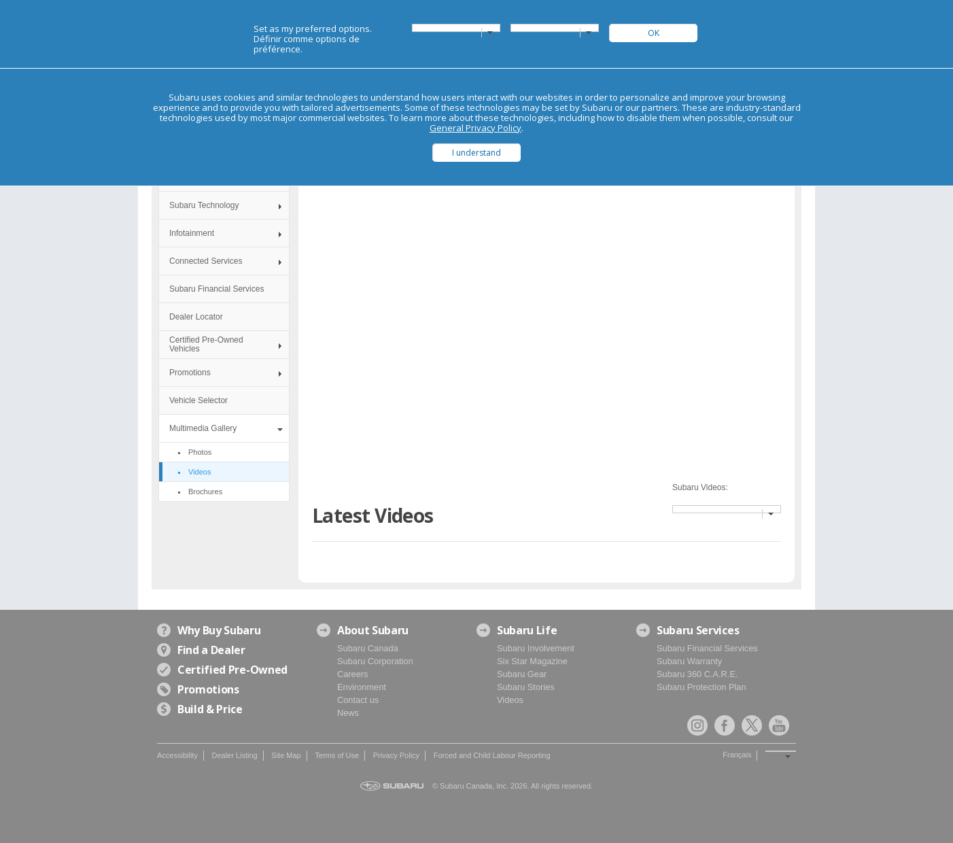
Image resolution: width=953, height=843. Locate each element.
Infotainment (191, 233)
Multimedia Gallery (203, 428)
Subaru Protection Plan (701, 687)
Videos (510, 700)
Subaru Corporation (375, 661)
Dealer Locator (196, 317)
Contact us (358, 700)
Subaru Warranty (689, 661)
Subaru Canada (367, 648)
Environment (361, 687)
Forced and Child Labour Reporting (492, 755)
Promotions (190, 372)
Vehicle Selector (198, 400)
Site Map (285, 755)
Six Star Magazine (532, 661)
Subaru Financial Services (216, 289)
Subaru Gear (522, 674)
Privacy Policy (396, 755)
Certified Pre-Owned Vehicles (206, 344)
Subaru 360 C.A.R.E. (697, 674)
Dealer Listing (234, 755)
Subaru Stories (526, 687)
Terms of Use (337, 755)
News (348, 713)
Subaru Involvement (535, 648)
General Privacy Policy (475, 128)
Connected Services (205, 261)
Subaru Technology (204, 205)
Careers (352, 674)
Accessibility (177, 755)
